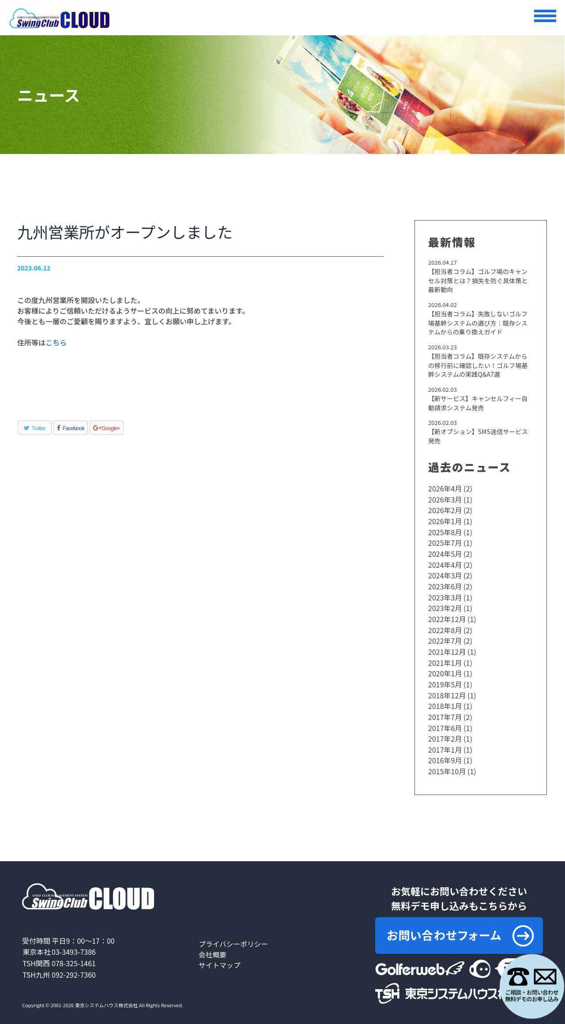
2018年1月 (445, 701)
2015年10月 (447, 764)
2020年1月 (445, 669)
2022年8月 (445, 627)
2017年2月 (445, 733)
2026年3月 (445, 500)
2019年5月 (445, 680)
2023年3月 (445, 595)
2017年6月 (445, 722)
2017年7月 (445, 711)
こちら (56, 342)
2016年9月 (445, 754)
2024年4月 (445, 563)
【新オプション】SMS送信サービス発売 (477, 437)
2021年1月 (445, 658)
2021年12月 (447, 648)
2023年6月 (445, 584)
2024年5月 (445, 553)
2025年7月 (445, 542)
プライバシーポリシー (234, 937)
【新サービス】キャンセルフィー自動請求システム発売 (480, 403)
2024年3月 (445, 574)
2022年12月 (447, 616)
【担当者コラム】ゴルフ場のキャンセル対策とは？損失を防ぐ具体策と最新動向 (480, 280)
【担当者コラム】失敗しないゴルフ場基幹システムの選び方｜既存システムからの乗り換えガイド (480, 323)
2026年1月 (445, 521)
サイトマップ (220, 958)
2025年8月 (445, 531)
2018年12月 (447, 690)
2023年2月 (445, 605)
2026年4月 (445, 489)
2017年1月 (445, 743)
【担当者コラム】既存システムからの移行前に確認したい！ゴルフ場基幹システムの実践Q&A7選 (480, 365)
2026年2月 (445, 510)
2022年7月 (445, 637)
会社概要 (213, 947)
